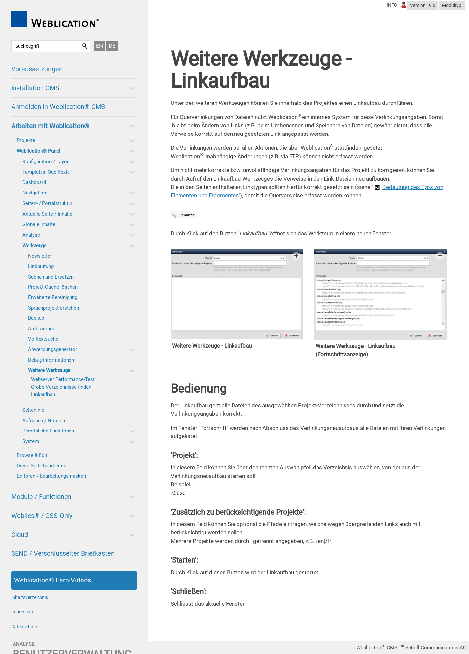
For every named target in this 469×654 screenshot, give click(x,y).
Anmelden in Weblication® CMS (58, 107)
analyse (24, 644)
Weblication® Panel (38, 151)
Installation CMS (35, 88)
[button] (131, 88)
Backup (36, 318)
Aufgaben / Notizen (43, 421)
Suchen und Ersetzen (51, 277)
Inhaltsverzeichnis (29, 597)
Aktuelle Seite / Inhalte (47, 214)
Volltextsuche (43, 339)
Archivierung (41, 329)
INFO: (392, 5)
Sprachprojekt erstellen (53, 308)
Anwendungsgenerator (52, 349)
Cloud (19, 535)
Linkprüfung (41, 266)
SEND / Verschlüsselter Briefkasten (63, 553)
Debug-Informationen (51, 360)
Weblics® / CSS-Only (41, 516)
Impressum (22, 611)
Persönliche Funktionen (48, 431)
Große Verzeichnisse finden (61, 387)
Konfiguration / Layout (46, 161)
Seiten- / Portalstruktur (47, 203)
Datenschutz (24, 626)
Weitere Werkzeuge (49, 370)
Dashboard (34, 182)
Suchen (85, 46)
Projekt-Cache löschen (53, 287)
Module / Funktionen (41, 497)
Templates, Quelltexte (46, 172)
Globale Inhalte (38, 224)
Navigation (34, 193)
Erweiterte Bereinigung (52, 297)
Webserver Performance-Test (63, 379)
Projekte (26, 140)
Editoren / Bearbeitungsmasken (51, 476)
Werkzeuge (34, 246)
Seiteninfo (33, 410)
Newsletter (40, 256)
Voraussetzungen (37, 69)
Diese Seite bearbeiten (41, 466)
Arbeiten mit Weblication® (50, 126)
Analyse (31, 235)
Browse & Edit (32, 455)
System (30, 441)
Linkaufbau (43, 395)
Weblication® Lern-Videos (52, 580)
